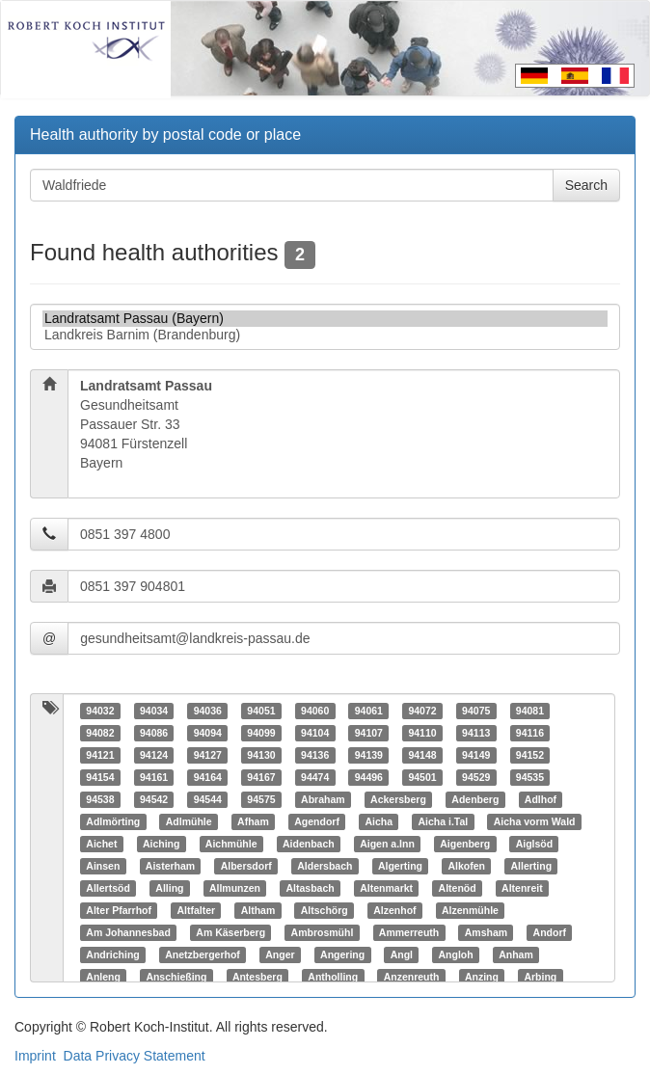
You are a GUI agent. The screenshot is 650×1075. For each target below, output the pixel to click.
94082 (100, 733)
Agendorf (316, 821)
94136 (315, 755)
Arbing (540, 976)
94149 (476, 755)
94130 (261, 755)
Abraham (323, 799)
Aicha (379, 821)
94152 (530, 755)
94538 (100, 799)
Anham (516, 954)
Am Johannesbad (128, 932)
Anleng (103, 976)
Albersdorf (246, 866)
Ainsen (103, 866)
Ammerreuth (409, 932)
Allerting (531, 866)
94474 (315, 777)
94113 (476, 733)
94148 (422, 755)
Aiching (161, 843)
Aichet (101, 843)
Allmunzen (234, 888)
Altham (258, 910)
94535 (530, 777)
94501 (422, 777)
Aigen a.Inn (387, 843)
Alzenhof (394, 910)
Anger (279, 954)
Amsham (486, 932)
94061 (369, 710)
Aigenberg (465, 843)
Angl (402, 954)
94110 (422, 733)
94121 (100, 755)
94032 (100, 710)
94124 (154, 755)
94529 (476, 777)
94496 (369, 777)
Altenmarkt (386, 888)
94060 (315, 710)
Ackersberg (398, 799)
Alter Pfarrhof (118, 910)
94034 (154, 710)
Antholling (333, 976)
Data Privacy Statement (134, 1055)
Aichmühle (231, 843)
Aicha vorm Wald (535, 821)
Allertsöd (108, 888)
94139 (369, 755)
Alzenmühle (470, 910)
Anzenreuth (412, 976)
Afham (253, 821)
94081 (530, 710)
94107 (369, 733)
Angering (342, 954)
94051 (261, 710)
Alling (169, 888)
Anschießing (176, 976)
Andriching (112, 954)
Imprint (35, 1055)
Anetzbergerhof (202, 954)
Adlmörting (113, 821)
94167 (261, 777)
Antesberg (257, 976)
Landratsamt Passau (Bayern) (325, 318)
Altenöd (457, 888)
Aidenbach (309, 843)
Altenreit (522, 888)
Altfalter (195, 910)
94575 (261, 799)
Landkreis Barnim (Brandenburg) (325, 335)
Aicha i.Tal (444, 821)
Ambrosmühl (322, 932)
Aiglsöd (535, 843)
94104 (315, 733)
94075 (476, 710)
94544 (208, 799)
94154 (100, 777)
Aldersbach (324, 866)
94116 (530, 733)
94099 (261, 733)
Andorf (549, 932)
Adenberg (475, 799)
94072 (422, 710)
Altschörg (324, 910)
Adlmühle (189, 821)
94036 (208, 710)
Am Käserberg (230, 932)
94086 (154, 733)
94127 (208, 755)
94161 (154, 777)
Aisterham (170, 866)
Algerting (400, 866)
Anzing (482, 976)
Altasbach (310, 888)
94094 (208, 733)
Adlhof (540, 799)
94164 (208, 777)
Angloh (456, 954)
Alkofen (466, 866)
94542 (154, 799)
